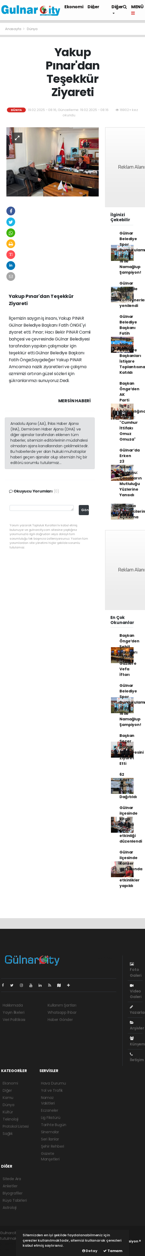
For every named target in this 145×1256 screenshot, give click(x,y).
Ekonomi (73, 7)
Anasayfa (13, 28)
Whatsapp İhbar (62, 1012)
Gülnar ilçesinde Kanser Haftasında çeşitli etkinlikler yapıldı (130, 868)
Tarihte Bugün (54, 1124)
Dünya (32, 28)
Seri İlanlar (50, 1139)
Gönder (85, 510)
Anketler (10, 1186)
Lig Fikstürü (50, 1117)
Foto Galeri (136, 970)
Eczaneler (49, 1110)
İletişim (137, 1057)
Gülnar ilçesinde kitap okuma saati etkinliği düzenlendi (130, 824)
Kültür (8, 1112)
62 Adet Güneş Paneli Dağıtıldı (128, 785)
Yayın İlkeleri (13, 1012)
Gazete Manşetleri (50, 1156)
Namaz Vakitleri (48, 1100)
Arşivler (137, 1026)
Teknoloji (10, 1119)
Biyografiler (13, 1193)
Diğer (93, 7)
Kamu (8, 1097)
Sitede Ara (12, 1178)
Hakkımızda (13, 1005)
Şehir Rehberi (52, 1146)
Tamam (112, 1250)
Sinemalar (50, 1132)
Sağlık (8, 1133)
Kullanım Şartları (62, 1005)
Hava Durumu (53, 1083)
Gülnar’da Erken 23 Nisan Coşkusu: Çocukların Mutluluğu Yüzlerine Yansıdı (130, 473)
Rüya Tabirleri (15, 1200)
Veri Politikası (14, 1019)
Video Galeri (136, 991)
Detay (89, 1250)
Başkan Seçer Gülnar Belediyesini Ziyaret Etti (131, 749)
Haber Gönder (60, 1019)
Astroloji (9, 1207)
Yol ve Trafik (52, 1090)
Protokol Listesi (16, 1126)
